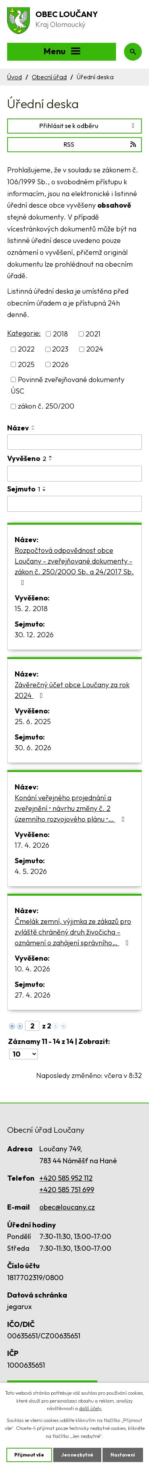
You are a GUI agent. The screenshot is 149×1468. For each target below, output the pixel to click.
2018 (60, 333)
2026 (60, 364)
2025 (26, 364)
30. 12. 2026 (34, 634)
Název (18, 427)
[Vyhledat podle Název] (74, 442)
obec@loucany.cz (67, 1207)
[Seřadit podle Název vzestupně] (33, 426)
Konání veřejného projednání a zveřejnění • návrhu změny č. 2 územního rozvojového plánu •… (71, 808)
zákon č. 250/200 (46, 406)
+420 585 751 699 (66, 1189)
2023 (60, 349)
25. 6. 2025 (33, 721)
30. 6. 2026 (33, 747)
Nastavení (122, 1455)
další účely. (90, 1408)
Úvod (14, 77)
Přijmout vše (29, 1455)
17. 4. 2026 (32, 845)
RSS (100, 144)
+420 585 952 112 (66, 1178)
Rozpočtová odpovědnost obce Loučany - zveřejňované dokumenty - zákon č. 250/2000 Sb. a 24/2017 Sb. (74, 566)
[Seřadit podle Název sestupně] (33, 429)
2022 (26, 349)
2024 (94, 349)
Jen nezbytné (77, 1455)
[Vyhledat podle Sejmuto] (74, 504)
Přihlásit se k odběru (88, 126)
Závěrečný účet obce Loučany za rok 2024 (72, 690)
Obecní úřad (49, 77)
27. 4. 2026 (32, 995)
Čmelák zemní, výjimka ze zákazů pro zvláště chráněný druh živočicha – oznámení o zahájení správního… (73, 932)
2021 (93, 333)
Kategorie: (24, 333)
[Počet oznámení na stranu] (23, 1054)
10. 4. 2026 (32, 968)
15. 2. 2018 (31, 608)
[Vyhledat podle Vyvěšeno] (74, 474)
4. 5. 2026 (31, 871)
